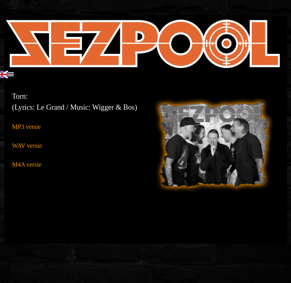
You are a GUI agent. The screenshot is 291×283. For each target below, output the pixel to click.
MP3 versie (26, 126)
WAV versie (27, 145)
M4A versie (27, 164)
